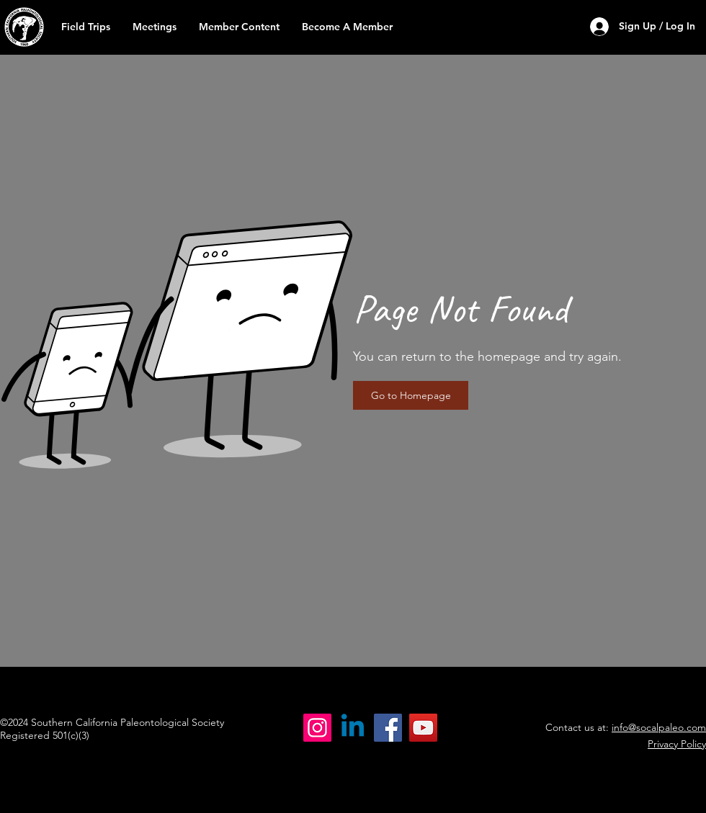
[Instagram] (317, 728)
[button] (238, 26)
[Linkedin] (353, 728)
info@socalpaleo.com (659, 727)
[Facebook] (388, 728)
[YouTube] (423, 728)
